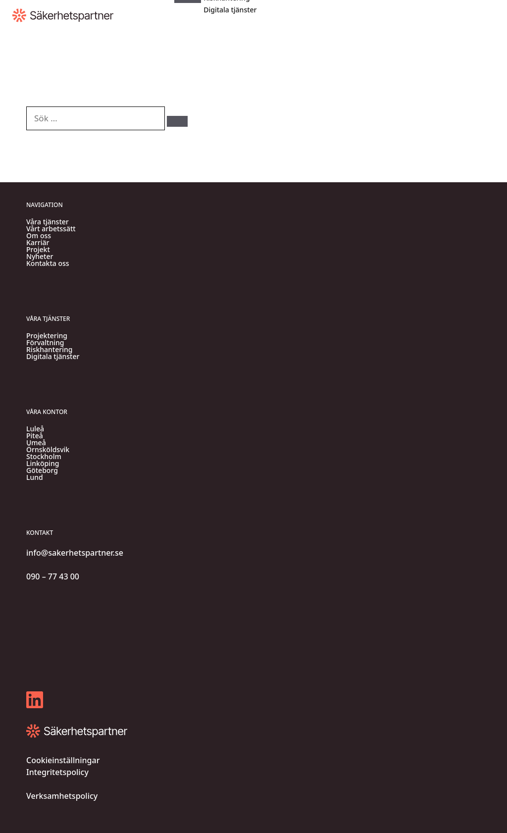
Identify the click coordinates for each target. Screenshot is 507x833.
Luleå (35, 428)
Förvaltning (45, 342)
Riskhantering (49, 349)
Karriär (37, 242)
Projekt (38, 249)
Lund (34, 477)
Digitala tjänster (229, 9)
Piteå (34, 435)
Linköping (42, 463)
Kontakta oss (47, 263)
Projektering (46, 335)
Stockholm (43, 456)
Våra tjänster (47, 221)
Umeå (36, 442)
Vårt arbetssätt (51, 228)
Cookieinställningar (63, 760)
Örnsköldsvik (47, 449)
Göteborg (42, 470)
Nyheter (39, 256)
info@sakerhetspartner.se (74, 552)
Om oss (38, 235)
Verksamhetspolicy (62, 795)
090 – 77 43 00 (52, 576)
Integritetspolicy (57, 772)
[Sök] (177, 121)
